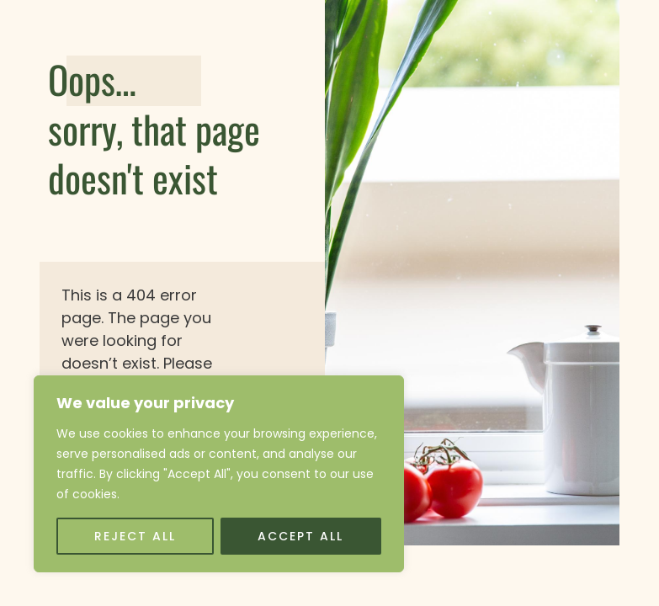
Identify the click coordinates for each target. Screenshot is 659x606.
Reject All (135, 536)
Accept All (300, 536)
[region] (219, 473)
